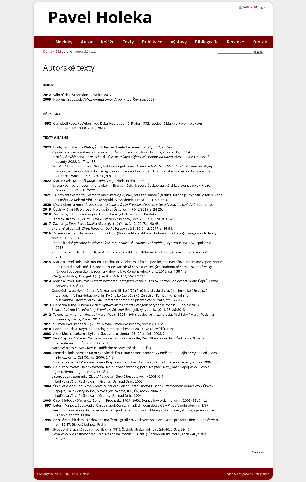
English (260, 7)
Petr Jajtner (261, 474)
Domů (47, 51)
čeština (245, 7)
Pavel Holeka (100, 17)
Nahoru (257, 452)
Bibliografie (63, 51)
